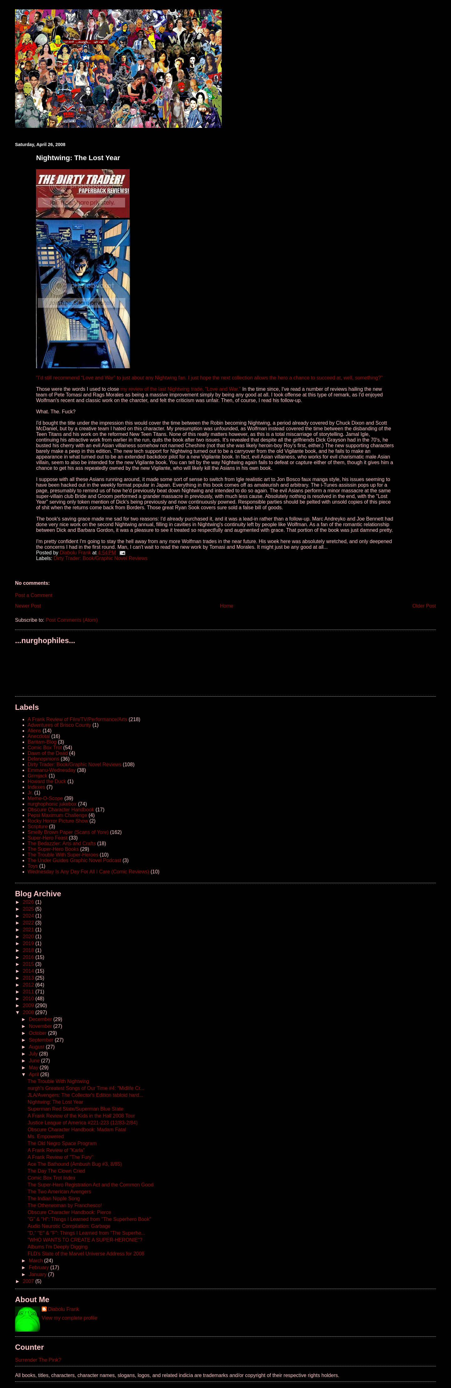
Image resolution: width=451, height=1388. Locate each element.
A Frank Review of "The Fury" (60, 1157)
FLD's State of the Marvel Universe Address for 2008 (86, 1253)
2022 (29, 922)
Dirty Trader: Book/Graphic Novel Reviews (101, 558)
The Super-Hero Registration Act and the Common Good (90, 1184)
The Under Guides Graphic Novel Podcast (74, 860)
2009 (29, 1005)
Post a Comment (33, 595)
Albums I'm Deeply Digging (58, 1246)
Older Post (424, 606)
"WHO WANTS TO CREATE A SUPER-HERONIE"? (85, 1240)
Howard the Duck (47, 781)
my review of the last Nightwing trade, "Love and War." (181, 389)
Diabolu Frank (63, 1309)
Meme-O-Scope (45, 798)
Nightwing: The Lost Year (55, 1102)
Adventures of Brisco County (59, 725)
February (39, 1267)
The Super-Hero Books (53, 849)
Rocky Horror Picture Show (58, 821)
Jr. (30, 792)
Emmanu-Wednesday (52, 770)
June (35, 1060)
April (34, 1074)
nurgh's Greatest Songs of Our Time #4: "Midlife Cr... (86, 1088)
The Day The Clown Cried (56, 1171)
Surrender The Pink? (38, 1360)
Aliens (34, 730)
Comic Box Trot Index (51, 1178)
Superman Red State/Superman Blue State (75, 1109)
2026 (29, 902)
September (42, 1040)
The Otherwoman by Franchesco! (65, 1205)
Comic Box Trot (45, 747)
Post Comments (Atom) (72, 620)
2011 (29, 991)
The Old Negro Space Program (62, 1143)
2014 (29, 971)
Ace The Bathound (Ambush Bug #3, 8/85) (75, 1164)
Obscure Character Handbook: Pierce (69, 1212)
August (37, 1047)
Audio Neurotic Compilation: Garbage (69, 1226)
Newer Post (28, 606)
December (41, 1019)
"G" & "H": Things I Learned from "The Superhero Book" (89, 1219)
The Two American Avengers (59, 1191)
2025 (29, 909)
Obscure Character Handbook (61, 809)
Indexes (36, 787)
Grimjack (37, 775)
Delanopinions (43, 759)
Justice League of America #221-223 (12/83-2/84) (82, 1122)
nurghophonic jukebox (52, 804)
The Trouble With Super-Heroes (63, 854)
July (34, 1053)
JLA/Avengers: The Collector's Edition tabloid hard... (85, 1095)
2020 (29, 936)
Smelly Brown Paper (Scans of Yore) (68, 832)
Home (226, 606)
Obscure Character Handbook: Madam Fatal (77, 1129)
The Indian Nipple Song (54, 1198)
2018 (29, 950)
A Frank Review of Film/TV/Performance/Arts (77, 719)
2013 (29, 978)
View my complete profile (69, 1318)
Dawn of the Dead (48, 753)
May (34, 1067)
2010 (29, 998)
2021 (29, 929)
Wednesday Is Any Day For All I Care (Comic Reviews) (88, 871)
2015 (29, 964)
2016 (29, 957)
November (41, 1026)
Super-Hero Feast (47, 838)
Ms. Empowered (46, 1136)
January (38, 1274)
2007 (29, 1281)
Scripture (38, 826)
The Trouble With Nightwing (58, 1081)
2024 (29, 916)
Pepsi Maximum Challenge (57, 815)
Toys (33, 866)
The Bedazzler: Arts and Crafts (62, 843)
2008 (29, 1012)
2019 (29, 943)
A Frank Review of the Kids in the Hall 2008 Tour (81, 1115)
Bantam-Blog (42, 742)
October (38, 1033)
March (36, 1260)
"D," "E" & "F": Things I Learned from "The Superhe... (86, 1233)
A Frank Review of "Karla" (56, 1150)
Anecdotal (39, 736)
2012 (29, 984)
